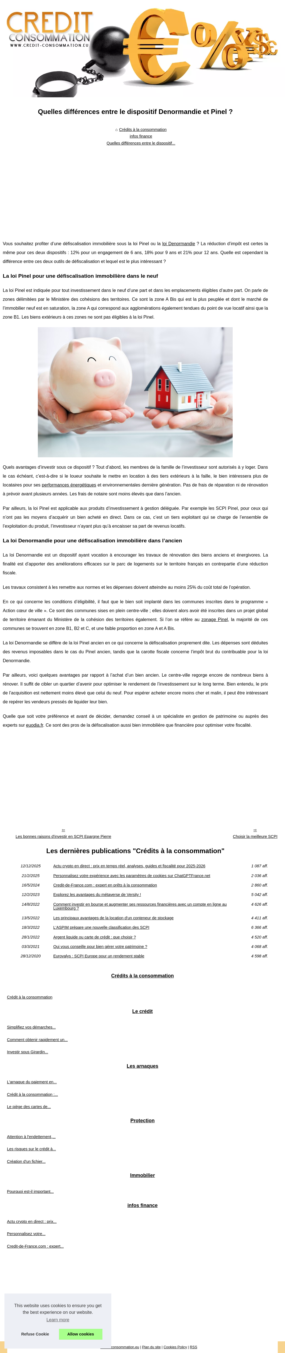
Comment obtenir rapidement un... (37, 1039)
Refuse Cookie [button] (35, 1334)
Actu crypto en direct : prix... (31, 1221)
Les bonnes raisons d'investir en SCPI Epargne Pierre (63, 836)
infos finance (141, 136)
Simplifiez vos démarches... (31, 1027)
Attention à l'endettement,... (31, 1136)
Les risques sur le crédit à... (31, 1149)
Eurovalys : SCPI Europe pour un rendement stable (98, 956)
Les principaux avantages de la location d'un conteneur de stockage (113, 918)
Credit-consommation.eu (119, 1347)
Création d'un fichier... (26, 1161)
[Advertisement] (135, 189)
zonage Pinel (215, 619)
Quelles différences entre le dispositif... (141, 143)
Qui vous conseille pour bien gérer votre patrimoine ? (100, 947)
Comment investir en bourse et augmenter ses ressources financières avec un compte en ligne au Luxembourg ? (140, 906)
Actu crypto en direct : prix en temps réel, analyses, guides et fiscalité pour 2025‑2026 (129, 866)
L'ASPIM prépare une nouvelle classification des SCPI (101, 927)
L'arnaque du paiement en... (32, 1082)
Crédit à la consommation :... (32, 1094)
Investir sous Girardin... (27, 1052)
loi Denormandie (178, 243)
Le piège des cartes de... (29, 1106)
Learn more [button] (57, 1319)
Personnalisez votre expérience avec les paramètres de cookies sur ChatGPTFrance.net (131, 876)
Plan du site (151, 1347)
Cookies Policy (175, 1347)
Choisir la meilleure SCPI (255, 836)
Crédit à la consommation (29, 997)
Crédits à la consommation (142, 129)
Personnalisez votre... (26, 1234)
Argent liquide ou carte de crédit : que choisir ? (94, 937)
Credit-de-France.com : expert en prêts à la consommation (105, 885)
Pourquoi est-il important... (30, 1191)
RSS (193, 1347)
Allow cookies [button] (80, 1334)
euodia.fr (34, 725)
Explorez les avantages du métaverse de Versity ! (97, 895)
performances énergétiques (69, 485)
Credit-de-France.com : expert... (35, 1246)
